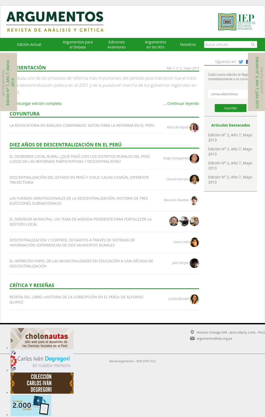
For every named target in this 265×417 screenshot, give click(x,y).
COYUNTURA (25, 113)
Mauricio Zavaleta (176, 200)
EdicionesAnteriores (117, 44)
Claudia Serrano (177, 179)
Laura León (181, 242)
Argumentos (60, 22)
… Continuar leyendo (181, 103)
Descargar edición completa (36, 103)
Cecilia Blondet (178, 299)
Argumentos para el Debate (78, 44)
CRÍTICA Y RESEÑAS (32, 285)
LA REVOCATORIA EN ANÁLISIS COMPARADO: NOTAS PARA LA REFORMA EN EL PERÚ (82, 125)
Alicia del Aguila (178, 127)
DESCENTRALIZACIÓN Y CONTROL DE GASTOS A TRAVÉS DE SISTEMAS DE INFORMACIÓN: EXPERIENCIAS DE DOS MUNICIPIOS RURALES (72, 242)
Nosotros (188, 44)
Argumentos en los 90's (155, 44)
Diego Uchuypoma (176, 158)
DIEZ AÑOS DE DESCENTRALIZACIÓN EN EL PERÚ (66, 144)
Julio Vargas (180, 263)
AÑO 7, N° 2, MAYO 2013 (183, 68)
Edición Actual (29, 44)
